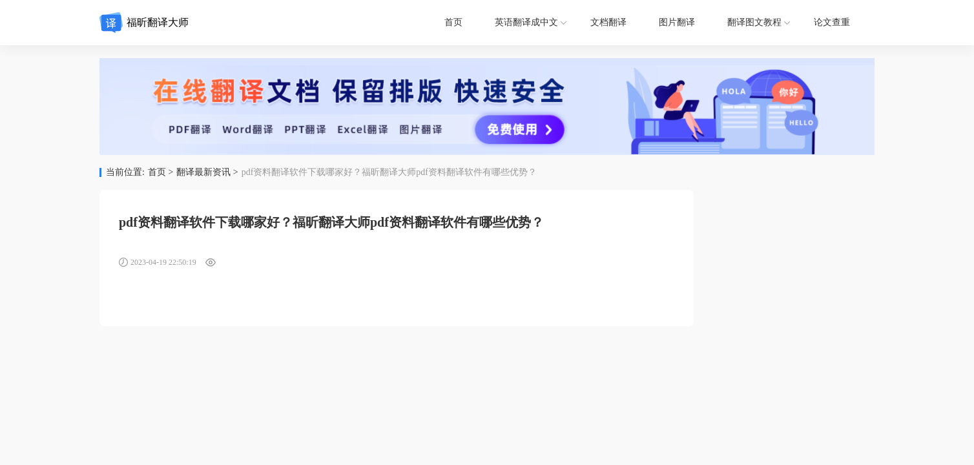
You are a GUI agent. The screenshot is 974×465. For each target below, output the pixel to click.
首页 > (160, 172)
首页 (453, 22)
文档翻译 (608, 22)
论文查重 (832, 22)
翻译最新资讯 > (207, 172)
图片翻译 (677, 22)
